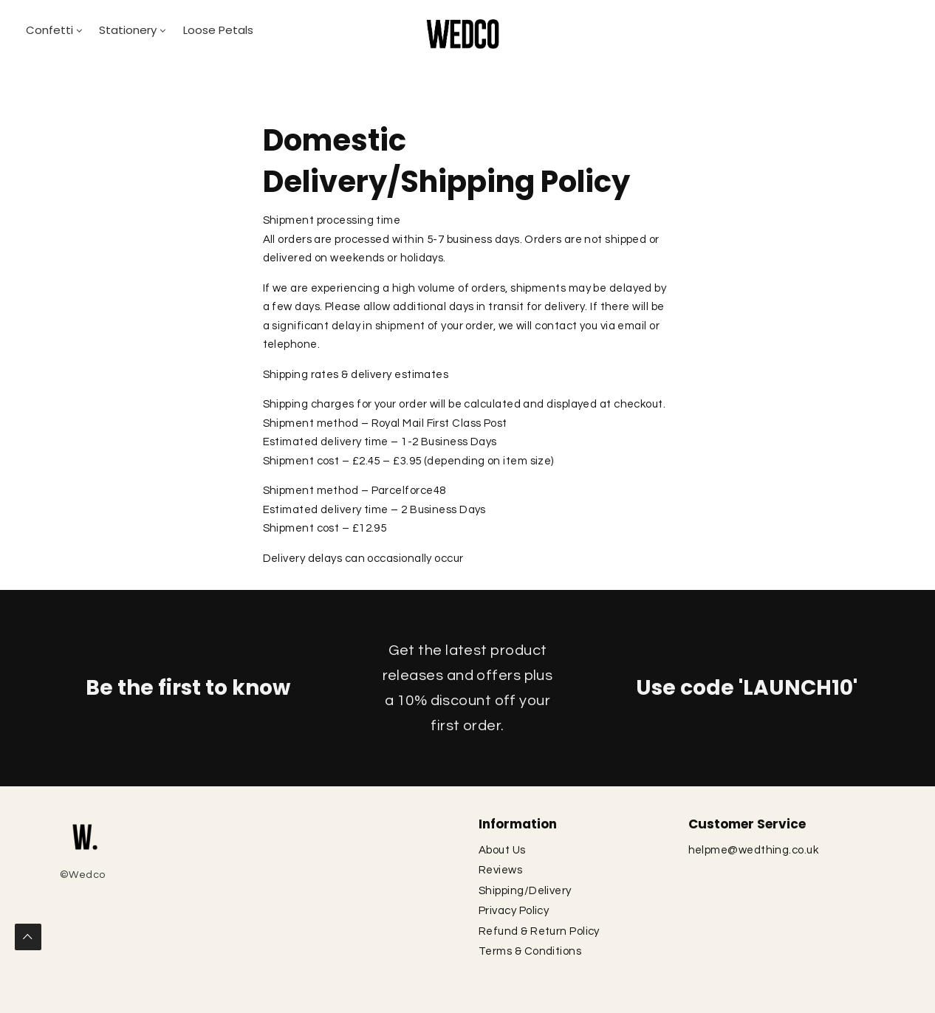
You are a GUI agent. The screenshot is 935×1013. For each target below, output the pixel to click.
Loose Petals (218, 30)
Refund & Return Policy (540, 931)
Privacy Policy (515, 910)
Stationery (128, 30)
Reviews (502, 870)
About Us (503, 850)
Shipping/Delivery (525, 890)
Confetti (49, 30)
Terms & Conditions (531, 951)
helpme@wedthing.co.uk (753, 850)
